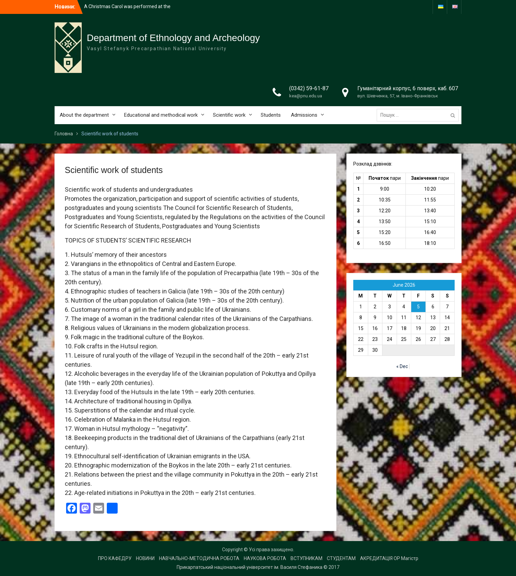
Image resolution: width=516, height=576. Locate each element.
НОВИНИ (145, 558)
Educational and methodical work (161, 115)
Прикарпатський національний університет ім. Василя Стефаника (249, 567)
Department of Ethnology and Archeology (173, 38)
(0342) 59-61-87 (309, 88)
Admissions (304, 115)
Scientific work (229, 115)
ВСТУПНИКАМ (306, 558)
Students (271, 115)
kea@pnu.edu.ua (305, 95)
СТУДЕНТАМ (341, 558)
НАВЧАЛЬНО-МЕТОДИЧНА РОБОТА (199, 558)
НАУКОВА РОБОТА (265, 558)
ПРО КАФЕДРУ (115, 558)
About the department (84, 115)
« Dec (402, 366)
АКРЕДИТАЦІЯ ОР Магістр (389, 558)
